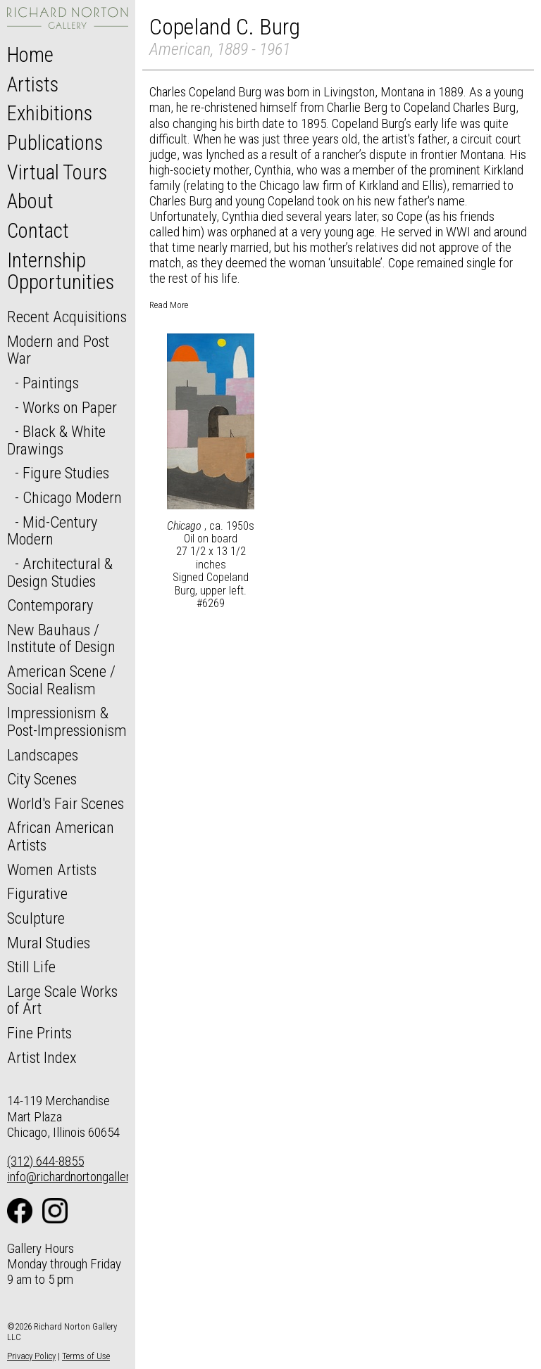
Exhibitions (49, 113)
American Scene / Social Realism (61, 680)
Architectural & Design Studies (60, 572)
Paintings (51, 383)
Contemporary (50, 605)
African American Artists (60, 836)
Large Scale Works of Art (62, 1000)
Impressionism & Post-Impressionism (67, 721)
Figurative (37, 893)
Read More (168, 305)
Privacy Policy (31, 1356)
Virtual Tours (57, 172)
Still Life (31, 966)
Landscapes (42, 755)
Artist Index (42, 1057)
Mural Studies (48, 943)
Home (30, 55)
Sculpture (36, 918)
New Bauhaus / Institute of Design (61, 638)
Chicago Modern (72, 497)
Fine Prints (39, 1033)
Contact (38, 231)
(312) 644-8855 (45, 1161)
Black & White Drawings (56, 440)
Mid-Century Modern (52, 531)
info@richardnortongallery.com (83, 1177)
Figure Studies (66, 473)
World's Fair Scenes (65, 803)
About (30, 201)
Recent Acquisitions (67, 316)
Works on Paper (70, 407)
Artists (32, 84)
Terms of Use (86, 1356)
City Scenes (42, 779)
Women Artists (52, 869)
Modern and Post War (58, 350)
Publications (55, 143)
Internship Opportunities (60, 271)
